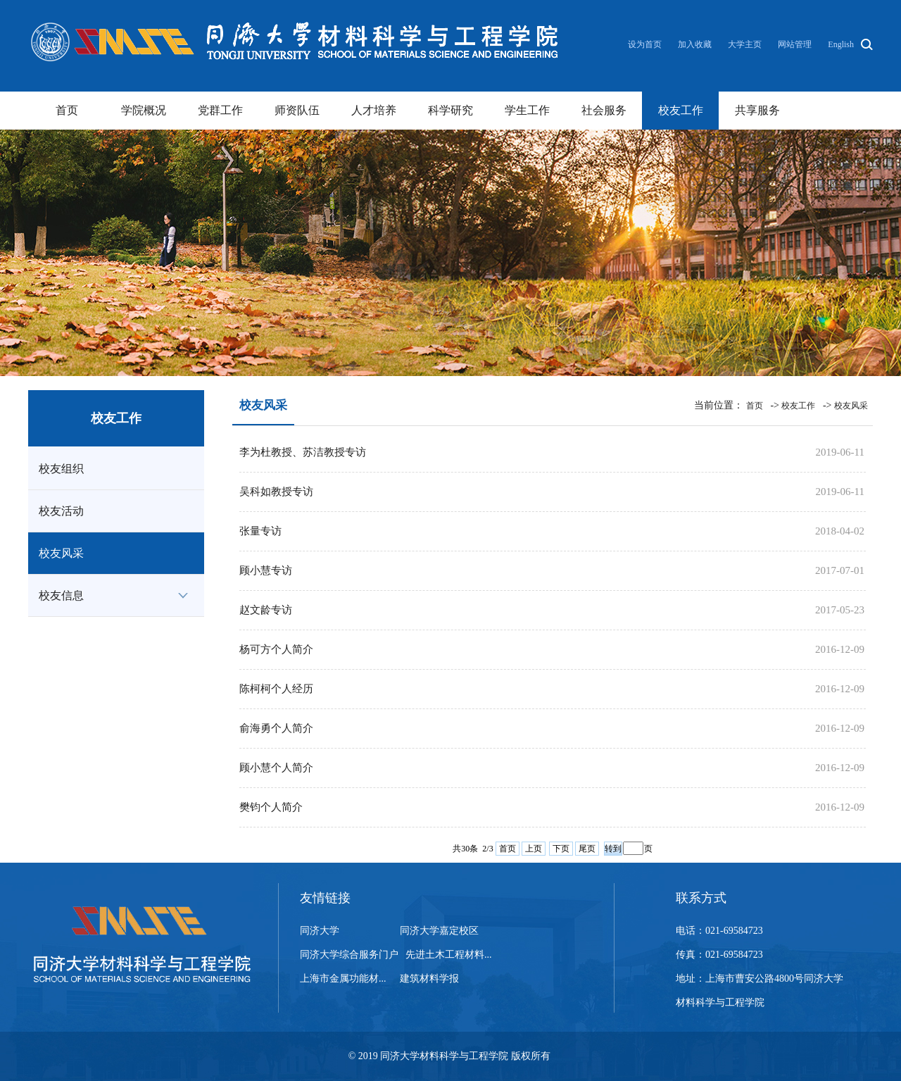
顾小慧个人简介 (276, 767)
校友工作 (680, 110)
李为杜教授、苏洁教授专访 (302, 452)
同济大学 (319, 930)
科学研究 (450, 110)
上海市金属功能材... (343, 978)
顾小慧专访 (265, 570)
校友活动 (61, 511)
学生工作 (527, 110)
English (841, 44)
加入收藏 (696, 44)
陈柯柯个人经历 (276, 688)
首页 (67, 110)
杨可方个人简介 (276, 649)
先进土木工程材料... (448, 954)
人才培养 (373, 110)
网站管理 (795, 44)
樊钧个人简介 (271, 807)
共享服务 (757, 110)
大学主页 (745, 44)
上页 (533, 849)
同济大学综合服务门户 (349, 954)
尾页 (587, 849)
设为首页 (646, 44)
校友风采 (61, 553)
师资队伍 (297, 110)
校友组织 (61, 469)
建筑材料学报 (429, 978)
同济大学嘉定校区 (439, 930)
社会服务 (603, 110)
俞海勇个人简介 (276, 728)
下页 (561, 849)
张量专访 (260, 531)
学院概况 (143, 110)
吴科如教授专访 (276, 491)
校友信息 (61, 595)
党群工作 (220, 110)
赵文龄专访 (265, 610)
